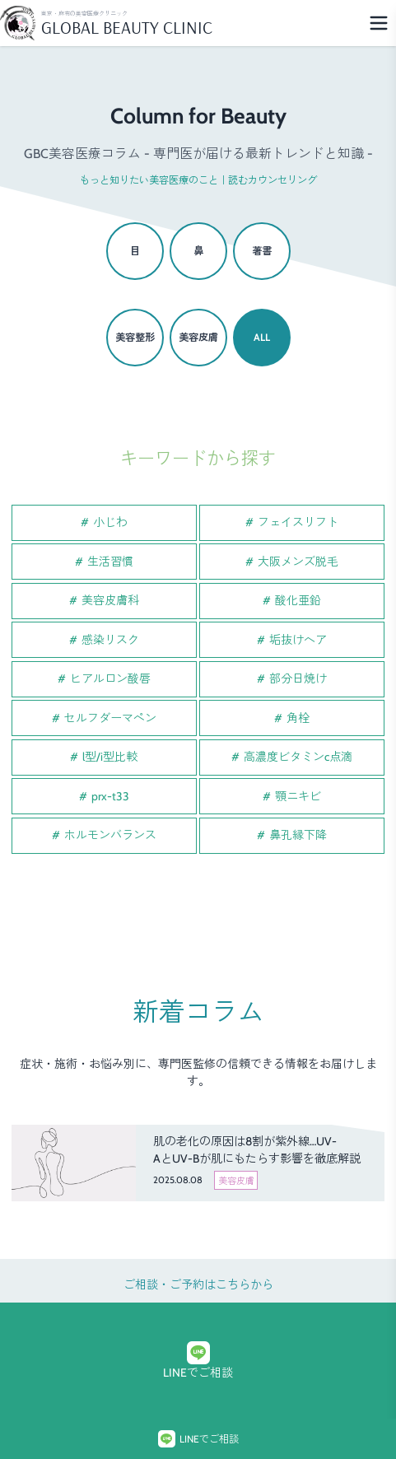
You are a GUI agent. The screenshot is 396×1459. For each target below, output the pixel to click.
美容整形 (135, 337)
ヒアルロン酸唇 (110, 678)
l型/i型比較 (109, 756)
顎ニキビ (298, 796)
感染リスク (110, 639)
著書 (262, 251)
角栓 (298, 718)
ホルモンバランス (110, 834)
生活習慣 (110, 561)
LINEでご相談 (198, 1360)
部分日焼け (298, 678)
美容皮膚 (198, 337)
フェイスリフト (298, 522)
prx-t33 (110, 796)
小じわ (110, 522)
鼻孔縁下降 (298, 834)
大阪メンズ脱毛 (298, 561)
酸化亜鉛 (298, 600)
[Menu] (378, 23)
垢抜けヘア (298, 639)
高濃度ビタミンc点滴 (298, 756)
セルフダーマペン (110, 718)
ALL (262, 337)
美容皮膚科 (110, 600)
